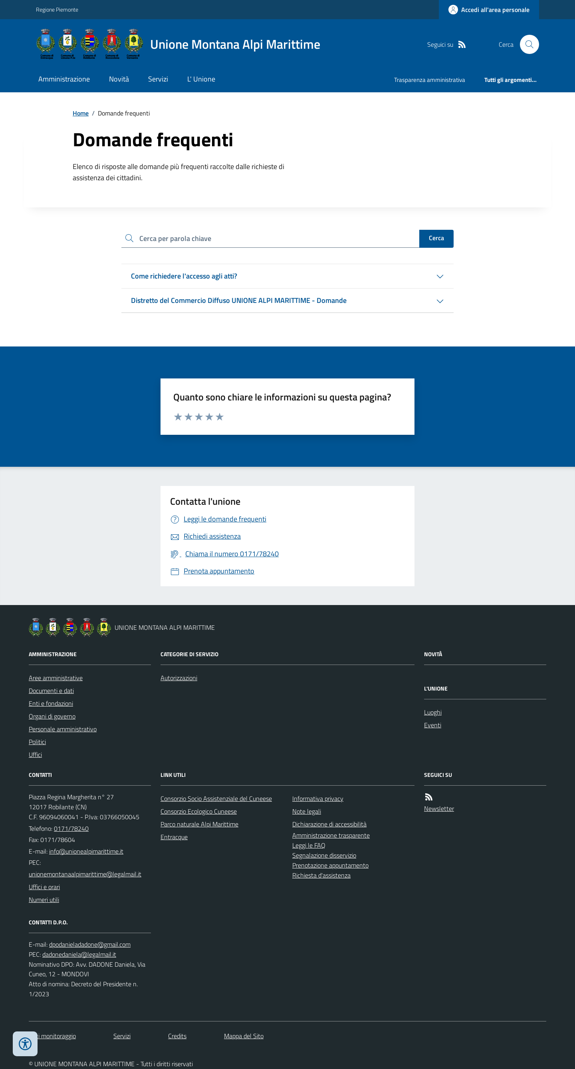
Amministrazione (64, 79)
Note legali (306, 811)
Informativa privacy (317, 798)
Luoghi (433, 712)
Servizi (158, 79)
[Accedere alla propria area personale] (489, 9)
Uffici (35, 754)
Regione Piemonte (57, 9)
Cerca (436, 238)
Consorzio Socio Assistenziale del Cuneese (216, 798)
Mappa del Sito (244, 1036)
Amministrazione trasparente (331, 835)
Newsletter (439, 808)
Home (81, 113)
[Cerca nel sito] (526, 44)
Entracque (174, 837)
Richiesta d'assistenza (321, 875)
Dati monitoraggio (52, 1036)
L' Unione (201, 79)
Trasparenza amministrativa (429, 79)
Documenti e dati (51, 690)
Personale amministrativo (63, 729)
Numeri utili (44, 899)
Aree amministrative (56, 678)
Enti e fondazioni (51, 703)
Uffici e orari (44, 887)
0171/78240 (71, 828)
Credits (177, 1036)
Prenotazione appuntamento (330, 865)
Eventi (432, 725)
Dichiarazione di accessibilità (329, 824)
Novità (119, 79)
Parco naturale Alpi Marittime (199, 824)
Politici (37, 742)
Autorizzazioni (179, 678)
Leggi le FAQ (308, 845)
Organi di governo (52, 716)
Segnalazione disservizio (324, 855)
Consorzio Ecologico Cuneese (199, 811)
